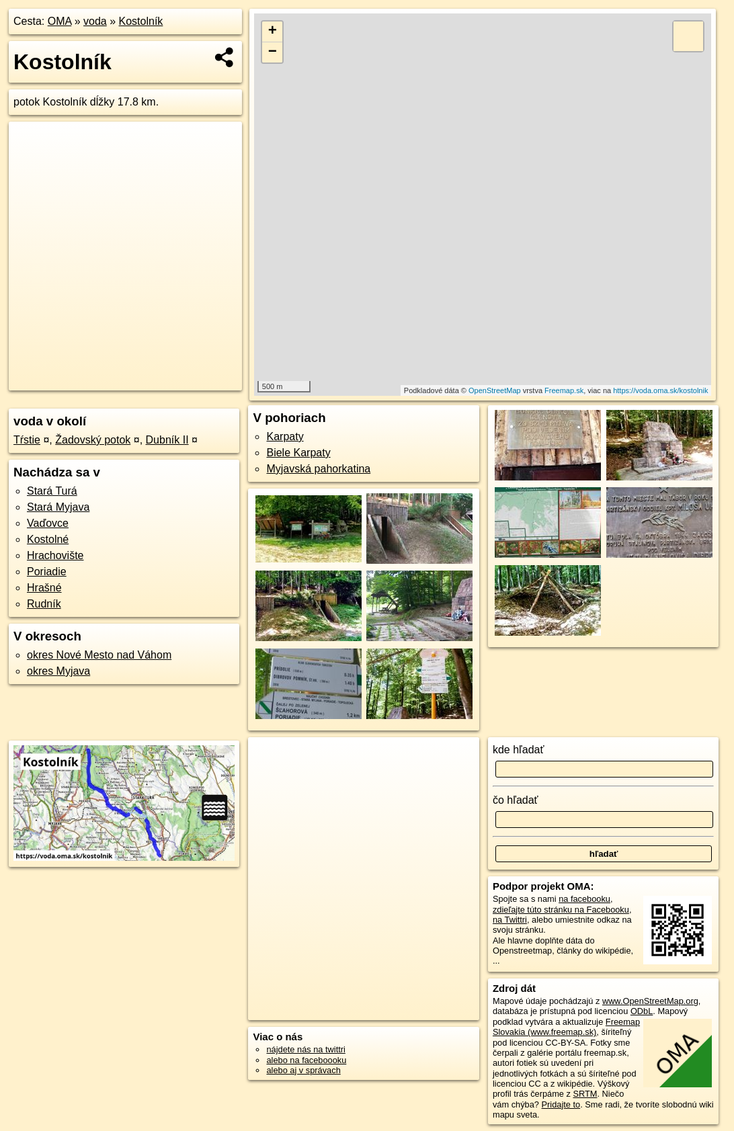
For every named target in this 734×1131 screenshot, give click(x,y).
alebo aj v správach (303, 1070)
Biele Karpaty (298, 452)
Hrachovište (55, 555)
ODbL (641, 1011)
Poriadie (47, 571)
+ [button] (272, 32)
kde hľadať (518, 749)
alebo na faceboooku (306, 1060)
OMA (60, 21)
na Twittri (510, 920)
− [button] (272, 52)
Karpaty (284, 436)
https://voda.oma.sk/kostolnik (660, 390)
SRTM (585, 1094)
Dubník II (167, 440)
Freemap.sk (563, 390)
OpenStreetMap (494, 390)
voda (95, 21)
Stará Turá (52, 491)
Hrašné (44, 587)
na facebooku (584, 899)
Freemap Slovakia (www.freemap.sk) (566, 1027)
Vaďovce (48, 523)
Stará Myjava (58, 507)
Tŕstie (26, 440)
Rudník (44, 604)
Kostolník (141, 21)
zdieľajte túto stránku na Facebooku (561, 910)
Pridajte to (561, 1104)
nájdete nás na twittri (305, 1049)
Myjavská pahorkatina (318, 468)
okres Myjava (58, 671)
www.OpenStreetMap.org (650, 1001)
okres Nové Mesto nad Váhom (99, 655)
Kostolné (48, 539)
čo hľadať (515, 800)
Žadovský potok (92, 440)
